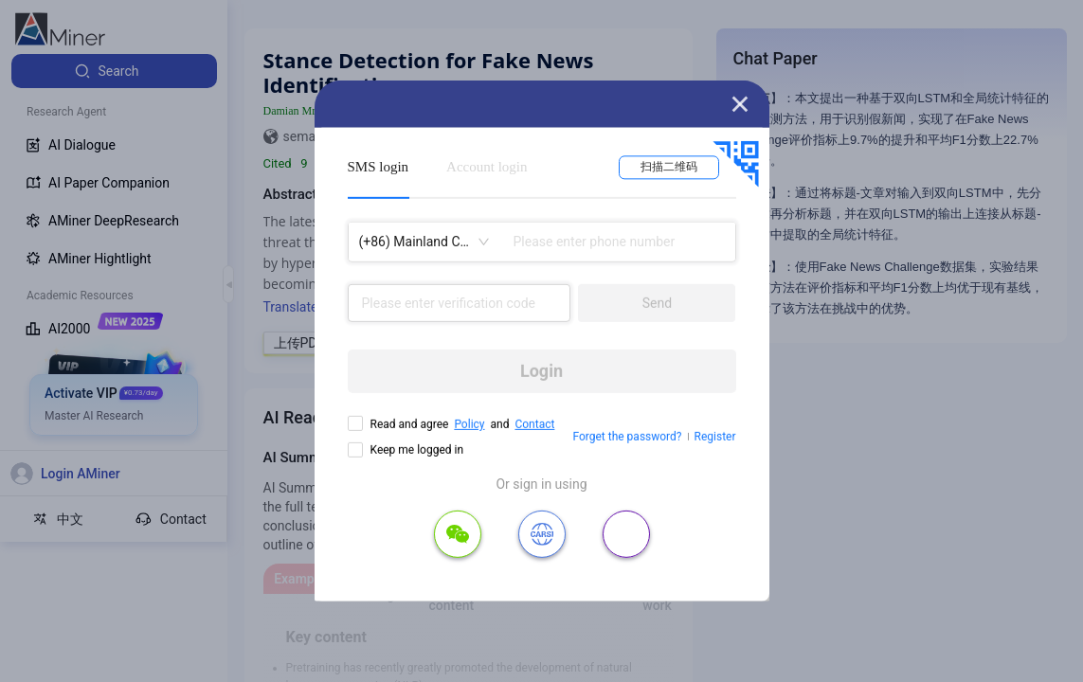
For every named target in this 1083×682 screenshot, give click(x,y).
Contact (534, 424)
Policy (469, 424)
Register (715, 436)
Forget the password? (626, 436)
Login (541, 371)
